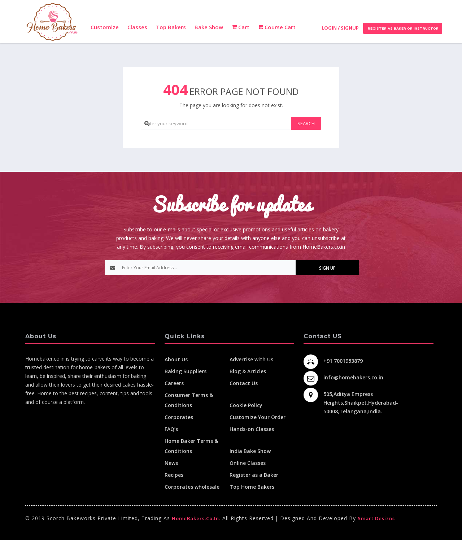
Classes (137, 27)
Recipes (174, 474)
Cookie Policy (246, 405)
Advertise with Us (251, 359)
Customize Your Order (258, 417)
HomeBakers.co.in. (196, 518)
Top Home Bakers (252, 486)
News (171, 463)
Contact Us (244, 383)
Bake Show (209, 27)
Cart (240, 27)
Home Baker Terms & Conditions (191, 445)
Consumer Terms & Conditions (189, 400)
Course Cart (277, 27)
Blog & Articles (248, 371)
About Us (176, 359)
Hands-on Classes (252, 429)
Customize (105, 27)
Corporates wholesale (192, 486)
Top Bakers (171, 27)
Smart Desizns (376, 518)
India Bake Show (250, 451)
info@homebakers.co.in (353, 377)
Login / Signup (340, 28)
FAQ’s (171, 429)
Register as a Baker (254, 474)
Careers (174, 383)
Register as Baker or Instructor (403, 28)
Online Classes (248, 463)
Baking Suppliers (185, 371)
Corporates (179, 417)
